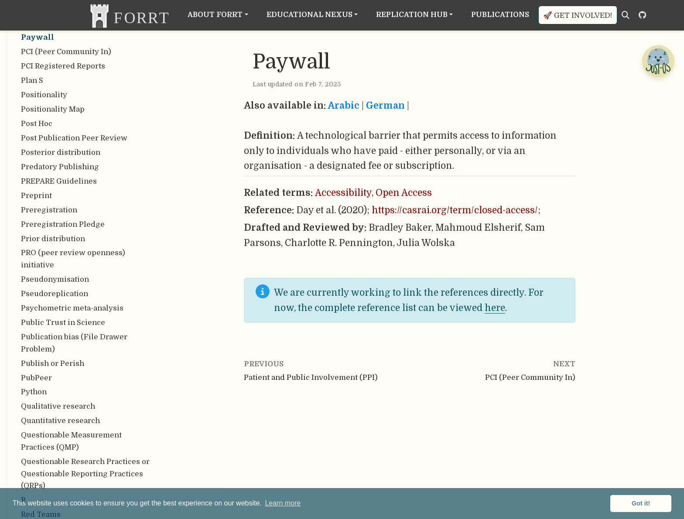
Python (34, 392)
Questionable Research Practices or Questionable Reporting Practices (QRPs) (85, 474)
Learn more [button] (283, 503)
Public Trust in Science (63, 322)
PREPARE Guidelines (59, 181)
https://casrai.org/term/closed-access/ (455, 210)
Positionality (44, 95)
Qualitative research (58, 406)
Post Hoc (36, 124)
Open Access (404, 193)
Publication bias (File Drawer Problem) (74, 343)
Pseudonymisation (55, 279)
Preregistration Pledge (63, 224)
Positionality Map (53, 109)
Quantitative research (60, 421)
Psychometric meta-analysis (72, 308)
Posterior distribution (60, 152)
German (385, 105)
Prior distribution (53, 239)
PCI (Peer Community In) (66, 52)
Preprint (36, 195)
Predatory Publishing (60, 167)
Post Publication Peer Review (74, 138)
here (495, 308)
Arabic (343, 105)
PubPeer (36, 378)
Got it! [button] (641, 503)
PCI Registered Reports (63, 66)
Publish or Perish (52, 363)
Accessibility (343, 193)
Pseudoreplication (54, 294)
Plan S (32, 80)
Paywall (37, 37)
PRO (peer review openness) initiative (73, 259)
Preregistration (49, 210)
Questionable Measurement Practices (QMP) (71, 441)
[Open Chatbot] (657, 61)
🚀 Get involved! (577, 15)
